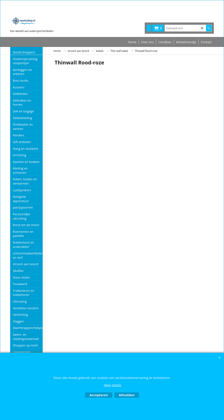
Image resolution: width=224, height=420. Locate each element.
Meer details (112, 385)
